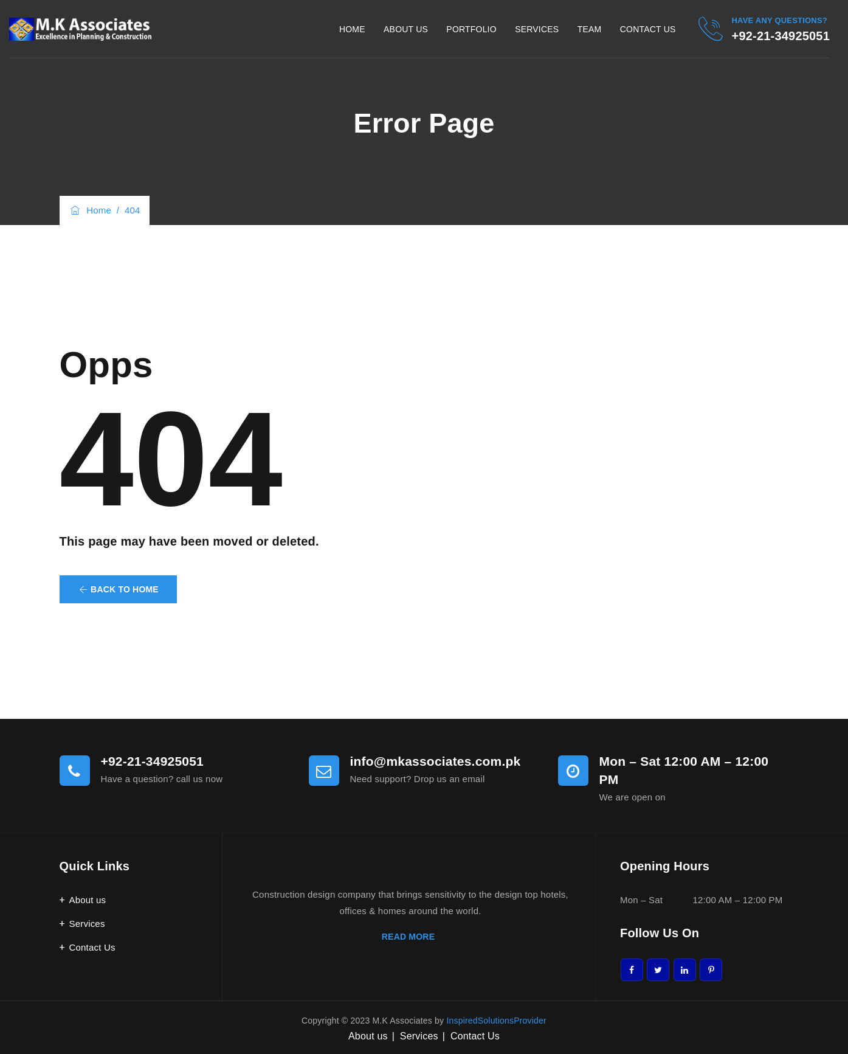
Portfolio (471, 29)
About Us (406, 29)
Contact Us (648, 29)
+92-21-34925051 (781, 36)
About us (87, 900)
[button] (118, 589)
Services (537, 29)
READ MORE (410, 936)
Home (352, 29)
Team (589, 29)
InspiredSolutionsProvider (496, 1020)
